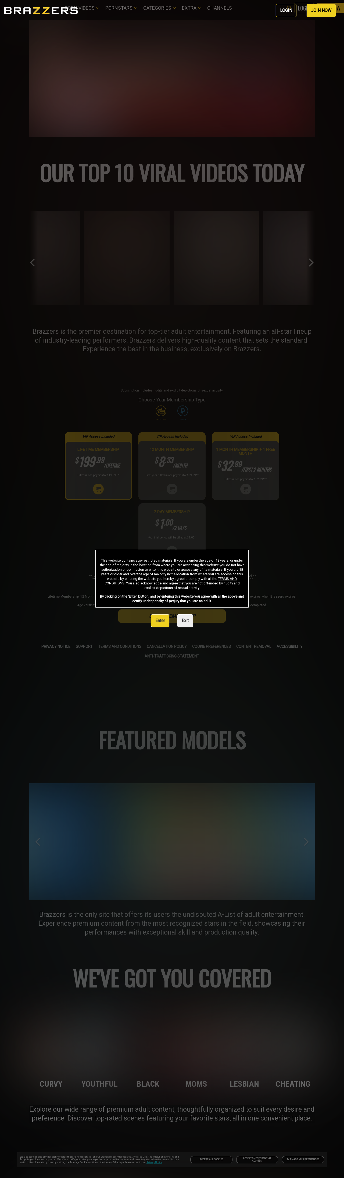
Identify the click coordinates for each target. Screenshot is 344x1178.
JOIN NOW (321, 10)
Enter (160, 620)
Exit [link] (185, 620)
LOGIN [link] (286, 10)
